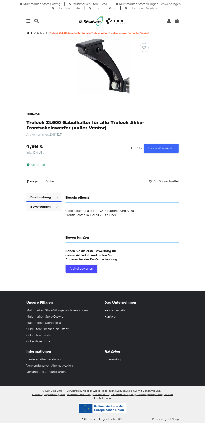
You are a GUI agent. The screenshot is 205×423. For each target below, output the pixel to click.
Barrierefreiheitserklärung (44, 359)
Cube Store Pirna (38, 341)
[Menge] (120, 148)
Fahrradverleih (115, 310)
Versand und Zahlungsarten (46, 372)
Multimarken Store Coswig (45, 316)
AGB (62, 394)
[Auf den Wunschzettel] (144, 47)
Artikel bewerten (81, 268)
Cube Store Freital (39, 335)
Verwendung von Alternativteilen (49, 365)
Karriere (110, 316)
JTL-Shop (173, 419)
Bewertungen (44, 206)
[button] (169, 21)
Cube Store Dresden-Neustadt (47, 329)
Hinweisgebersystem (149, 394)
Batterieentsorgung (122, 394)
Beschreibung (44, 197)
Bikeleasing (113, 359)
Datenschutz (101, 394)
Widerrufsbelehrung (79, 394)
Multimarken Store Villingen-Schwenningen (57, 310)
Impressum (51, 394)
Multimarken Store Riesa (43, 323)
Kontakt (37, 394)
